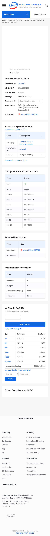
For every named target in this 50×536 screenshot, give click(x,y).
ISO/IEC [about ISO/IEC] (31, 533)
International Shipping (35, 441)
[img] (13, 64)
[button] (10, 338)
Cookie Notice (32, 471)
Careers (5, 445)
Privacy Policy (31, 467)
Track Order (6, 467)
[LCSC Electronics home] (25, 5)
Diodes (19, 21)
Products (12, 21)
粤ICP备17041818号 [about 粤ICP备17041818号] (22, 533)
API (3, 452)
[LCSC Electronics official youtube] (19, 490)
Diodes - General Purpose (33, 21)
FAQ (3, 478)
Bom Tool (5, 463)
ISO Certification (8, 471)
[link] (39, 14)
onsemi (21, 84)
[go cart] (46, 5)
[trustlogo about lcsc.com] (4, 515)
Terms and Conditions (35, 463)
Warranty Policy (32, 452)
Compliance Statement (36, 475)
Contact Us (6, 441)
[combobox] (30, 101)
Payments (30, 445)
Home (4, 21)
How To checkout (33, 437)
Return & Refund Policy (35, 448)
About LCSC (6, 437)
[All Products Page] (16, 14)
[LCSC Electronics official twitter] (26, 490)
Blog (3, 448)
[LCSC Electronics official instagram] (4, 490)
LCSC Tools (6, 475)
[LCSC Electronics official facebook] (11, 490)
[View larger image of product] (25, 44)
